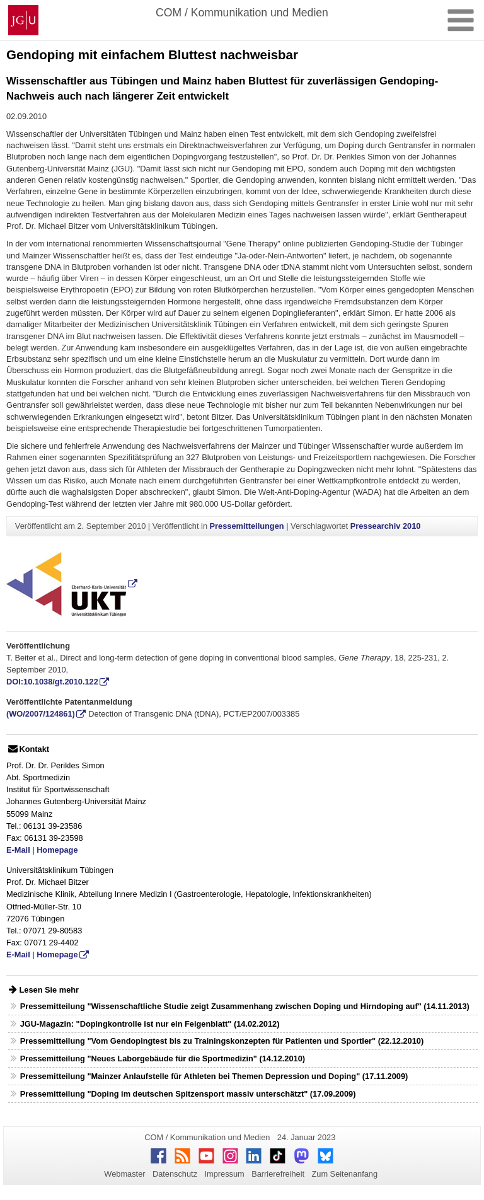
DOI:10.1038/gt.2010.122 (52, 681)
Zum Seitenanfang (344, 1174)
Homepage (57, 850)
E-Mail (18, 850)
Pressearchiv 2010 (385, 526)
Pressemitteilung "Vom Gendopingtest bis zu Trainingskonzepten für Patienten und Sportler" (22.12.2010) (222, 1041)
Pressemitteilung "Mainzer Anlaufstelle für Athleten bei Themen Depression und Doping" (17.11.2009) (214, 1076)
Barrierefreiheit (277, 1174)
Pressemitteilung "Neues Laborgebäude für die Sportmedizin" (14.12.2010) (162, 1058)
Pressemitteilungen (247, 526)
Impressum (224, 1174)
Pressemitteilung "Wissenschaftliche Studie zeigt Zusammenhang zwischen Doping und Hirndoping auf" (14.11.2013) (245, 1006)
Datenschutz (175, 1174)
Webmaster (124, 1174)
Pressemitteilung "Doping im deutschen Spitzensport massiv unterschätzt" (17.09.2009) (188, 1094)
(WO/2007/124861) (40, 713)
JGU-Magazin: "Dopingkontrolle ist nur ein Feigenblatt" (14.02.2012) (150, 1024)
